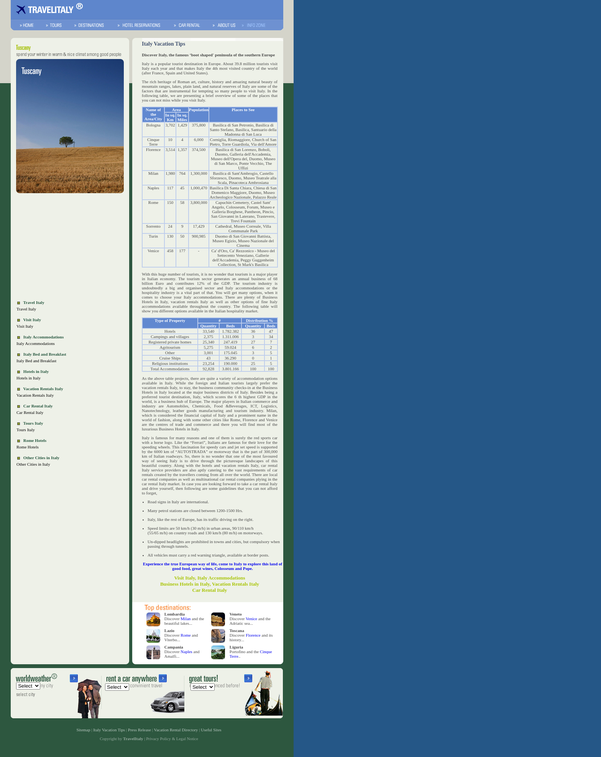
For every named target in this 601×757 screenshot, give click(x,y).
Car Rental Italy (29, 412)
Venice (251, 618)
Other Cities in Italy (33, 464)
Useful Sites (211, 729)
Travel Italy (26, 309)
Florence (253, 635)
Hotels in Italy (28, 378)
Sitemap (83, 729)
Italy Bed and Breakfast (36, 360)
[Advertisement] (70, 248)
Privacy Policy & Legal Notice (172, 738)
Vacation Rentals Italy (35, 395)
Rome (185, 635)
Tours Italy (25, 429)
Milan (185, 618)
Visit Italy (24, 326)
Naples (186, 651)
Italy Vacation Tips (109, 729)
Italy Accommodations (35, 343)
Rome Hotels (27, 447)
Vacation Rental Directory (176, 729)
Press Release (139, 729)
